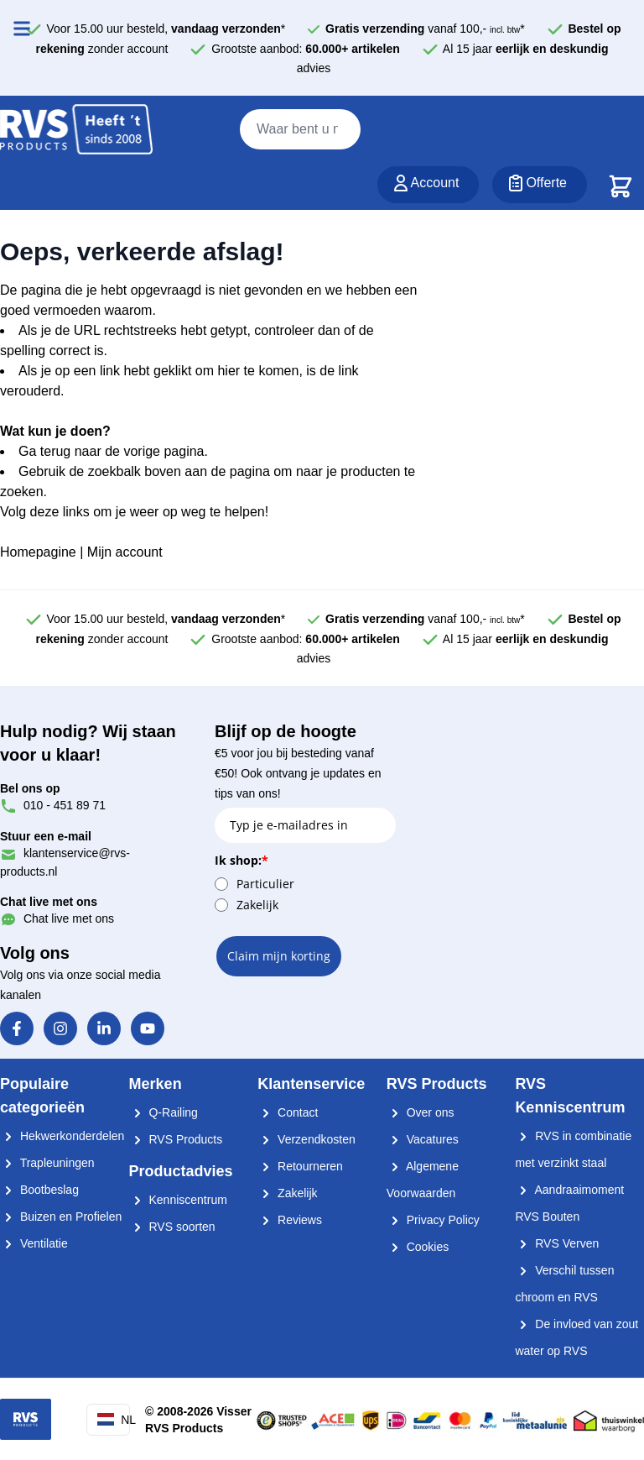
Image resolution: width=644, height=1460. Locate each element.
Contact (287, 1112)
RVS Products (176, 1139)
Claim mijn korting (278, 956)
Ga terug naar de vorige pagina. (113, 451)
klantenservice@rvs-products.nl (65, 853)
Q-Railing (163, 1112)
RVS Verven (557, 1243)
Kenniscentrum (178, 1199)
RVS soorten (172, 1226)
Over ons (420, 1112)
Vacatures (423, 1139)
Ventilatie (34, 1243)
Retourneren (300, 1166)
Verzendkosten (306, 1139)
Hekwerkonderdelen (62, 1136)
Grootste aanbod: (305, 48)
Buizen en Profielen (61, 1216)
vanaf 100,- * (425, 28)
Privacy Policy (433, 1220)
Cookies (418, 1246)
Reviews (289, 1220)
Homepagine (38, 552)
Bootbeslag (39, 1189)
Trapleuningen (47, 1163)
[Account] (428, 184)
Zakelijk (257, 905)
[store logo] (76, 130)
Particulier (265, 884)
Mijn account (125, 552)
